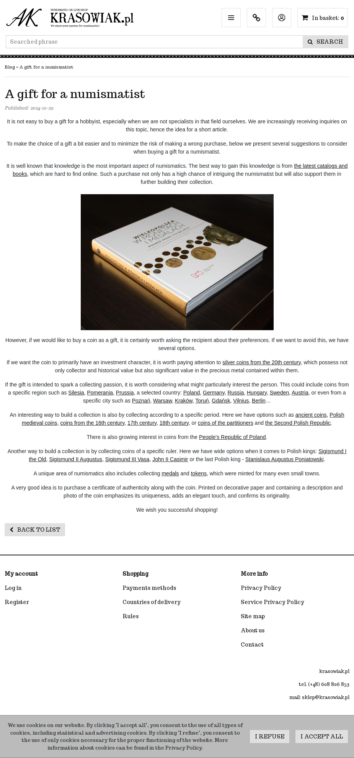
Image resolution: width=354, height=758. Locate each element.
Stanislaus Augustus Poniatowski (284, 459)
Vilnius (241, 401)
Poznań (141, 401)
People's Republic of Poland (232, 437)
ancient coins (311, 415)
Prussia (125, 393)
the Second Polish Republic (298, 423)
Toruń (202, 401)
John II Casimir (170, 459)
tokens (199, 473)
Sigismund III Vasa (127, 459)
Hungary (257, 393)
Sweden (279, 393)
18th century (174, 423)
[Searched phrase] (154, 41)
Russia (235, 393)
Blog (10, 67)
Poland (191, 393)
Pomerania (100, 393)
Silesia (76, 393)
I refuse (269, 736)
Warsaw (162, 401)
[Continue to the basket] (327, 18)
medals (170, 473)
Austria (300, 393)
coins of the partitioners (225, 423)
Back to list (35, 530)
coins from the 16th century (92, 423)
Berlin (259, 401)
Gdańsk (221, 401)
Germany (214, 393)
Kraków (183, 401)
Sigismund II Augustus (75, 459)
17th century (142, 423)
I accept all (321, 736)
